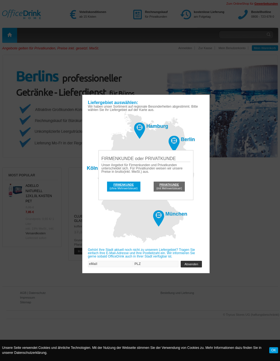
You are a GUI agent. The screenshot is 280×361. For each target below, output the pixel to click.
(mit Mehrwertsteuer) (169, 186)
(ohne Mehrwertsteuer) (124, 186)
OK (273, 350)
